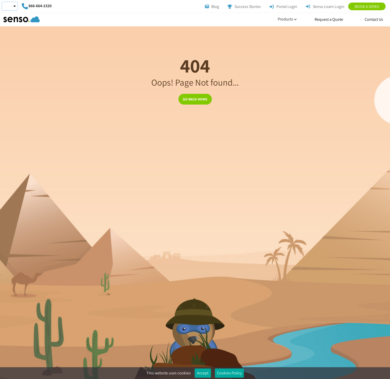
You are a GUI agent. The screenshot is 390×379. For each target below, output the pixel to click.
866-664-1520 (40, 5)
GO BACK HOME (195, 99)
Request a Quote (329, 19)
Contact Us (374, 19)
